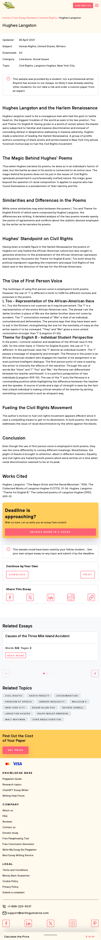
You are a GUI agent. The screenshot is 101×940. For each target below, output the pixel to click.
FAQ (4, 816)
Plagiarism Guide (12, 779)
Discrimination (67, 696)
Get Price (15, 750)
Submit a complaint (13, 892)
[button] (44, 673)
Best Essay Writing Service (17, 855)
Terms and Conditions (15, 870)
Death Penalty (39, 696)
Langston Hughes (45, 65)
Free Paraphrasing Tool (15, 838)
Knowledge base (17, 773)
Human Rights (27, 46)
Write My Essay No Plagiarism (19, 849)
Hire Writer (83, 5)
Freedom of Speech (18, 702)
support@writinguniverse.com (28, 913)
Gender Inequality (52, 702)
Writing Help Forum (13, 795)
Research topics (11, 784)
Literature (25, 59)
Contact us (8, 827)
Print (87, 574)
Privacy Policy (10, 887)
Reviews (7, 821)
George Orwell (73, 707)
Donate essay (10, 833)
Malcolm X (79, 702)
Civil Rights (26, 65)
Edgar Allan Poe (43, 707)
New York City (66, 65)
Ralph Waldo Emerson (53, 713)
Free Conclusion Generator (18, 844)
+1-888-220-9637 (19, 906)
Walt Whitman (15, 719)
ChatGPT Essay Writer (15, 790)
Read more (15, 655)
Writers (61, 46)
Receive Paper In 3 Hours (50, 532)
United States (46, 46)
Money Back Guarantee (16, 875)
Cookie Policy (10, 881)
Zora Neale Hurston (46, 719)
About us (7, 810)
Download (17, 574)
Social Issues (41, 59)
